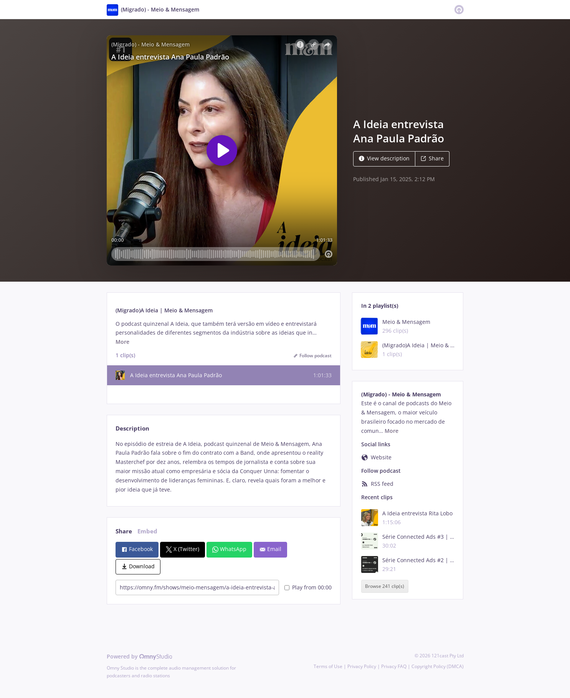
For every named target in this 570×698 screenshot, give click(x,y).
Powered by (139, 656)
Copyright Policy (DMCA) (437, 666)
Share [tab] (124, 531)
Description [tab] (132, 428)
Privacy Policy (361, 666)
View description (384, 158)
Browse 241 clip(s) (384, 586)
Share (432, 158)
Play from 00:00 (308, 587)
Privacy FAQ (393, 666)
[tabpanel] (224, 466)
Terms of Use (328, 666)
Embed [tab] (147, 531)
